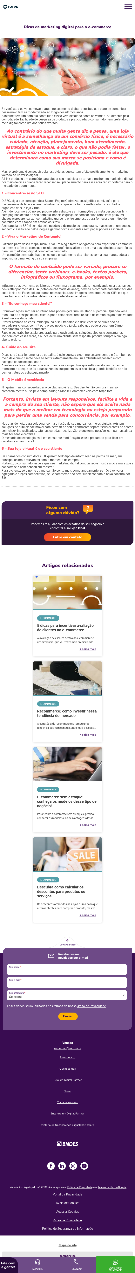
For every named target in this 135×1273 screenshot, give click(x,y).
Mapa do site (68, 1245)
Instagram (73, 1166)
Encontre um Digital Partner (67, 1113)
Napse (67, 1091)
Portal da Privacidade (67, 1194)
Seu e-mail (15, 980)
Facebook (51, 1166)
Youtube (84, 1166)
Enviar (68, 1016)
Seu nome (15, 967)
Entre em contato (67, 537)
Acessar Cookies (67, 1211)
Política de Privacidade (79, 1187)
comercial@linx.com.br (67, 1048)
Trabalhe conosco (67, 1102)
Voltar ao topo (68, 944)
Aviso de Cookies (67, 1203)
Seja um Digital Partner (68, 1080)
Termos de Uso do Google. (112, 1187)
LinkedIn (62, 1166)
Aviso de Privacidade (91, 1006)
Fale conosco (67, 1057)
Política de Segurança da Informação (67, 1228)
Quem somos (67, 1069)
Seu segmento (17, 993)
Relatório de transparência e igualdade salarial (67, 1125)
